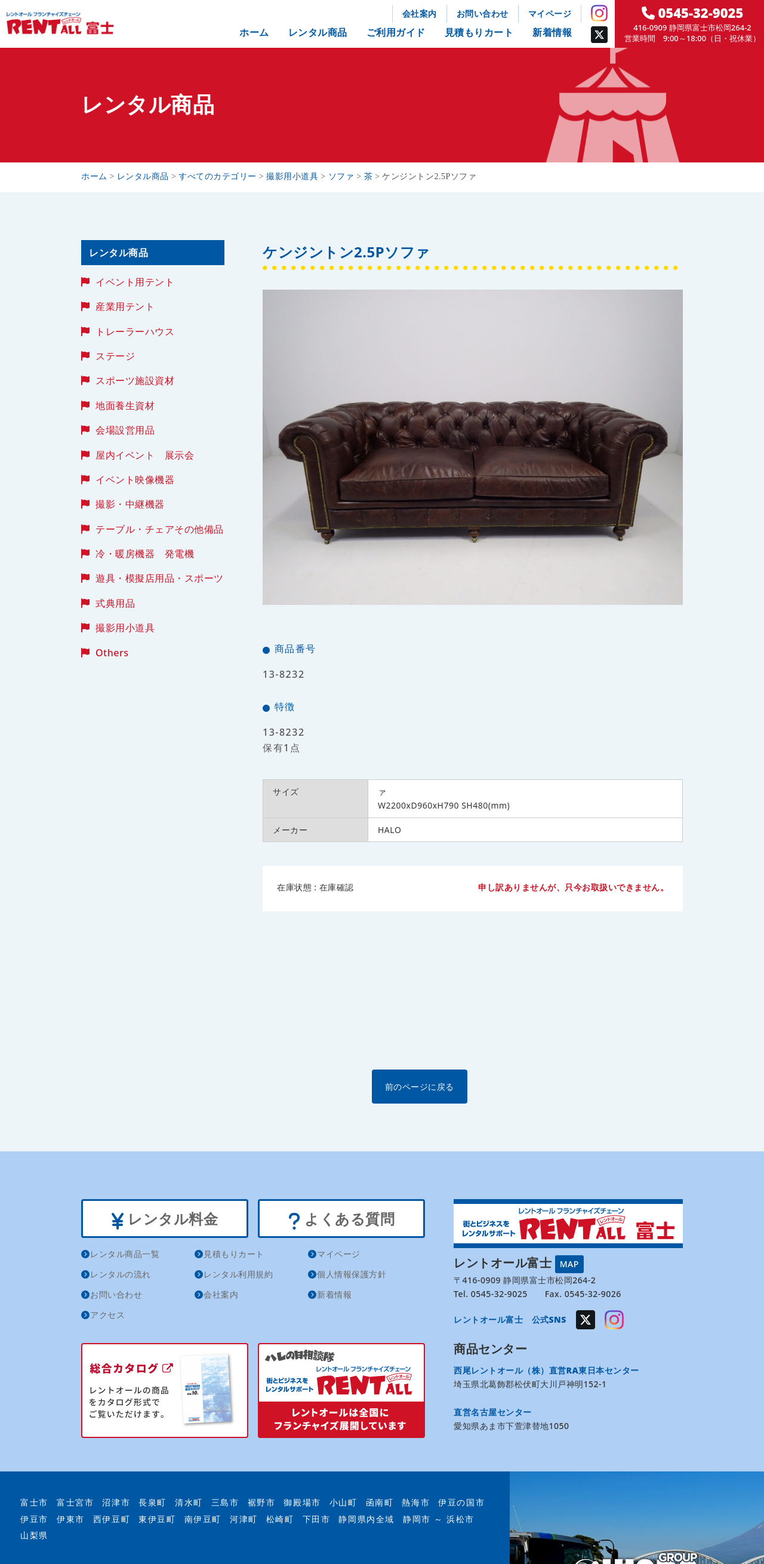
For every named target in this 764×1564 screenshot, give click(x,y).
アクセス (107, 1317)
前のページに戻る (472, 1086)
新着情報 (552, 32)
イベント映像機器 (135, 479)
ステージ (115, 355)
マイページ (550, 13)
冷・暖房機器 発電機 (145, 553)
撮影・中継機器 (130, 504)
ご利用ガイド (396, 32)
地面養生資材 (125, 405)
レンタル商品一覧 (124, 1256)
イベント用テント (135, 281)
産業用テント (125, 306)
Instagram (599, 13)
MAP (569, 1262)
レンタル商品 (317, 32)
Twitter (599, 34)
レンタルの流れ (120, 1276)
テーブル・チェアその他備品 (160, 529)
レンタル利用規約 (238, 1276)
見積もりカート (479, 32)
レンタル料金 (164, 1219)
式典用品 (115, 603)
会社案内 (419, 13)
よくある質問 (341, 1219)
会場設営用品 (125, 430)
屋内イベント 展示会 (145, 455)
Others (112, 652)
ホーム (254, 32)
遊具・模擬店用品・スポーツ (160, 578)
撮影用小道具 (125, 627)
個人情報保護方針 (351, 1276)
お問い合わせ (483, 13)
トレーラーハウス (135, 331)
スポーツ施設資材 (135, 380)
